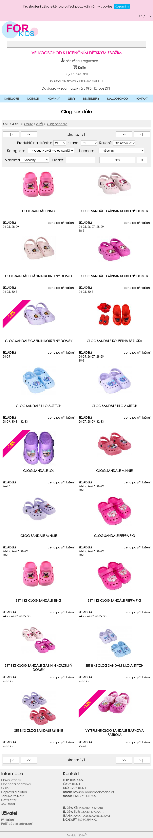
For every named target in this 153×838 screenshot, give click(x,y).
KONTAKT (141, 98)
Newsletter (8, 800)
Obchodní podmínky (16, 784)
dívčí (39, 124)
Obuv (28, 124)
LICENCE (33, 98)
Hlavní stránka (11, 780)
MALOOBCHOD (117, 98)
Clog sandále (57, 124)
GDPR (5, 788)
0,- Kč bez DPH (77, 74)
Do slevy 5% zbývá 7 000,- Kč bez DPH (76, 81)
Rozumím (122, 6)
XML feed (8, 804)
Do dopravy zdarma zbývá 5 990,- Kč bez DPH (76, 88)
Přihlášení (7, 820)
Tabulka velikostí (12, 796)
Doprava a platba (14, 792)
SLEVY (71, 98)
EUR (148, 16)
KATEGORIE (11, 98)
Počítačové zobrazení (16, 824)
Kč (141, 16)
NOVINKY (54, 98)
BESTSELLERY (91, 98)
